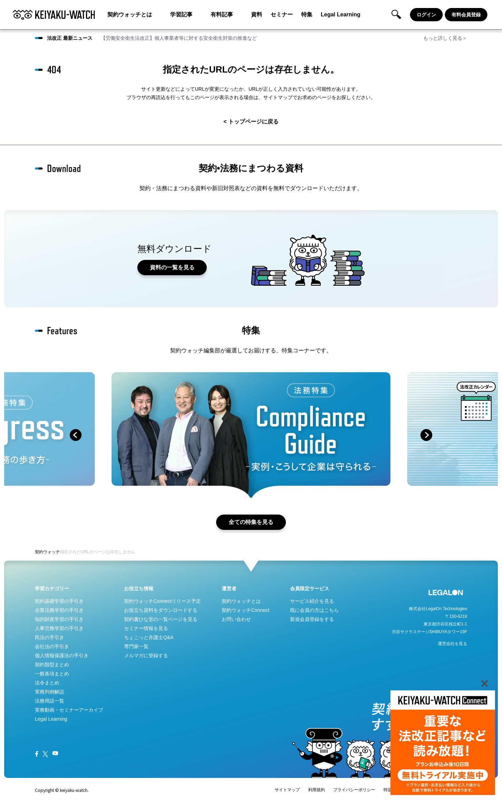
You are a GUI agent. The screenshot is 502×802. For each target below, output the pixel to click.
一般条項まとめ (52, 673)
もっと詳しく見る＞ (445, 38)
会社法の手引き (52, 646)
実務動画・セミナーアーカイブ (69, 710)
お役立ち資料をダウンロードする (160, 610)
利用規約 (316, 789)
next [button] (426, 435)
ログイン (426, 14)
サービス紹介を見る (312, 601)
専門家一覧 (136, 646)
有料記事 (222, 14)
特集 (306, 14)
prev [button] (76, 435)
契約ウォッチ (47, 551)
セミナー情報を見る (146, 628)
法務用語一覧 (49, 701)
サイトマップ (287, 789)
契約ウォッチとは (129, 14)
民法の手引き (49, 637)
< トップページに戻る (251, 122)
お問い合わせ (236, 619)
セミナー (282, 14)
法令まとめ (47, 682)
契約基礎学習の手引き (59, 601)
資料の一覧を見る (172, 267)
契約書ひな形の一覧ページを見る (160, 619)
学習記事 (181, 14)
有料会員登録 (466, 14)
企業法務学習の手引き (59, 610)
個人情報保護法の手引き (62, 655)
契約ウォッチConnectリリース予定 (162, 601)
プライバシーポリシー (354, 789)
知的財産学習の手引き (59, 619)
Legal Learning (340, 14)
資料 (256, 14)
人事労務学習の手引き (59, 628)
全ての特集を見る (251, 522)
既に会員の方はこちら (314, 610)
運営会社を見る (452, 643)
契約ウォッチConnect (245, 610)
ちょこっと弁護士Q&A (149, 637)
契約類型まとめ (52, 664)
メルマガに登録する (146, 655)
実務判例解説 (49, 692)
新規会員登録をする (312, 619)
